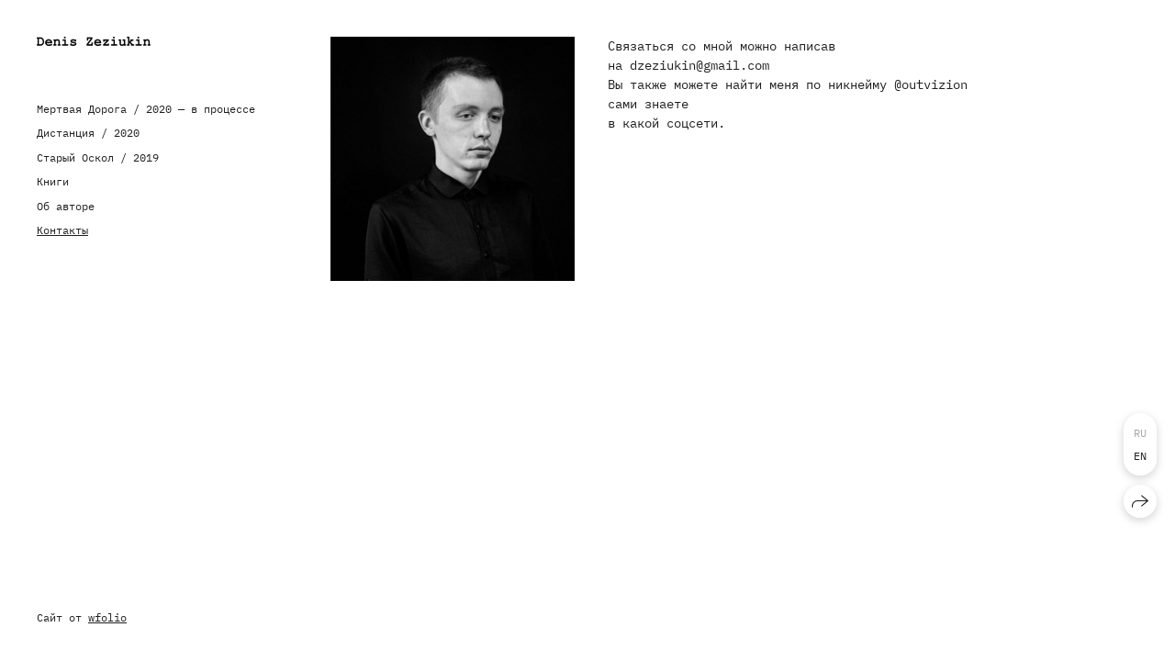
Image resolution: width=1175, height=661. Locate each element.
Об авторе (66, 206)
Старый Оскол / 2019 (98, 157)
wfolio (107, 617)
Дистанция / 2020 (88, 133)
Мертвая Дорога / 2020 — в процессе (146, 109)
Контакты (62, 230)
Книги (53, 181)
